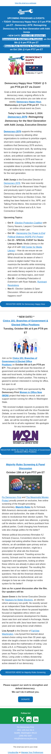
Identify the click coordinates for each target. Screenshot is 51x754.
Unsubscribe (13, 752)
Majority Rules (23, 507)
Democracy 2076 (17, 117)
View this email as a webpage (25, 3)
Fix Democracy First (11, 497)
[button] (25, 304)
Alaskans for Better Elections (19, 600)
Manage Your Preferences (32, 752)
